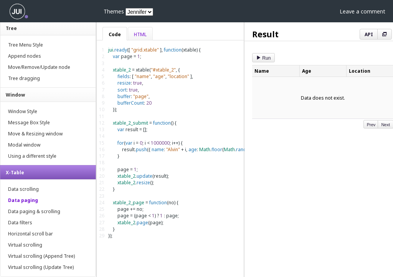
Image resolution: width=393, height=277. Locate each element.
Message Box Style (29, 122)
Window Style (22, 111)
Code (115, 34)
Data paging (23, 200)
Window (15, 95)
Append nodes (24, 56)
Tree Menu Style (25, 45)
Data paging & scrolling (34, 211)
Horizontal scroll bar (30, 233)
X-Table (15, 172)
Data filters (20, 222)
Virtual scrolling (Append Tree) (41, 256)
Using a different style (32, 156)
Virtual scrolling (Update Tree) (41, 267)
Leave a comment (362, 11)
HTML (140, 34)
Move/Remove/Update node (39, 67)
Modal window (24, 145)
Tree (11, 28)
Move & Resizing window (35, 133)
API (369, 34)
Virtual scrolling (25, 245)
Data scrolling (23, 189)
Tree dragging (24, 78)
